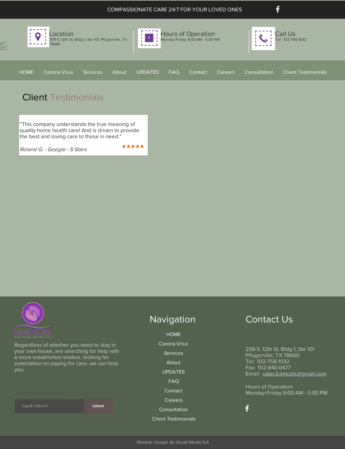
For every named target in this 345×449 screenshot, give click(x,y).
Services (173, 353)
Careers (173, 400)
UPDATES (173, 372)
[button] (93, 72)
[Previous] (28, 135)
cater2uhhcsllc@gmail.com (295, 373)
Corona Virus (173, 343)
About (173, 362)
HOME (173, 334)
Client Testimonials (173, 418)
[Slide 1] (76, 145)
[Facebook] (277, 9)
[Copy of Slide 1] (84, 145)
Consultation (173, 409)
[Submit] (98, 406)
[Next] (139, 135)
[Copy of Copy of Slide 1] (91, 145)
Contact (173, 390)
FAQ (173, 381)
